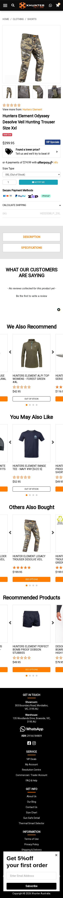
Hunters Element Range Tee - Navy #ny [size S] (29, 467)
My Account (31, 764)
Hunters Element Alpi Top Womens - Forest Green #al (31, 379)
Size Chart (31, 812)
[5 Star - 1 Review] (31, 568)
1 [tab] (26, 405)
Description (31, 237)
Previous (10, 352)
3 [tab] (33, 405)
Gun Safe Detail (31, 818)
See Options (31, 579)
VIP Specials (52, 142)
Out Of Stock (31, 399)
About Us (31, 796)
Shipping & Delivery (32, 849)
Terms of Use (31, 839)
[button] (31, 105)
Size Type (8, 168)
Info (55, 162)
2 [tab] (30, 405)
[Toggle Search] (13, 5)
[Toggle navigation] (5, 5)
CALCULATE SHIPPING (31, 205)
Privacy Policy (31, 844)
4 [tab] (36, 405)
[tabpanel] (31, 367)
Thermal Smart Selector (31, 823)
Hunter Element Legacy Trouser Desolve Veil (29, 558)
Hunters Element (32, 109)
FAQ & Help (31, 780)
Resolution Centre (31, 769)
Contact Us (31, 807)
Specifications (31, 247)
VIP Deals (31, 759)
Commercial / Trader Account (31, 775)
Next (53, 352)
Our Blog (31, 801)
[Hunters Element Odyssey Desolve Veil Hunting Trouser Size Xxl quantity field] (9, 182)
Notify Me (38, 182)
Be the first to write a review (31, 296)
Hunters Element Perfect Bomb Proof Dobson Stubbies (31, 649)
